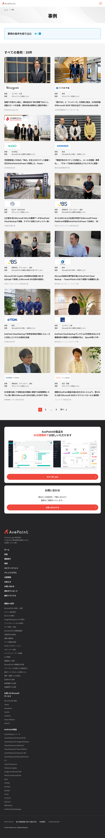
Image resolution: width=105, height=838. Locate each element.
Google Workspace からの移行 (14, 619)
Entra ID (7, 723)
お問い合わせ (9, 586)
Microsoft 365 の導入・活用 (13, 608)
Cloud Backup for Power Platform (15, 749)
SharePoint (8, 708)
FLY (5, 760)
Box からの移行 (9, 616)
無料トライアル (10, 595)
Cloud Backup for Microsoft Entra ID (16, 757)
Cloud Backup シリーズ (12, 734)
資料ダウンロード (11, 591)
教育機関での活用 (10, 683)
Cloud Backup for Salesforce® (14, 745)
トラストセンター (54, 822)
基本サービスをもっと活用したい (15, 672)
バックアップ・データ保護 (13, 653)
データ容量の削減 (10, 642)
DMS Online (8, 805)
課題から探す (9, 603)
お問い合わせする (52, 507)
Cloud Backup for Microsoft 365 (15, 738)
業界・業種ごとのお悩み (12, 676)
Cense (6, 794)
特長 (6, 554)
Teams (6, 704)
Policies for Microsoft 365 (12, 775)
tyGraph (7, 790)
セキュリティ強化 (10, 649)
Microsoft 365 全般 (10, 701)
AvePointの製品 (10, 729)
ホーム (6, 549)
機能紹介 (7, 558)
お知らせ (7, 582)
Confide (7, 783)
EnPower (7, 787)
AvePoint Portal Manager (12, 809)
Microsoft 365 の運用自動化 (13, 631)
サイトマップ (8, 822)
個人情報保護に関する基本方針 (26, 822)
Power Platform (9, 719)
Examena (7, 802)
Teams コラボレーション (12, 646)
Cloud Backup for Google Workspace (16, 742)
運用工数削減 (8, 638)
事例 (6, 563)
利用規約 (42, 822)
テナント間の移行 (10, 612)
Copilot (6, 712)
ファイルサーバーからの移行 (13, 623)
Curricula (7, 798)
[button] (100, 3)
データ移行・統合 (10, 627)
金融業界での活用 (10, 687)
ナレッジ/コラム (10, 572)
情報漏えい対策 (9, 661)
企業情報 (7, 577)
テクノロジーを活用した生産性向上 (16, 668)
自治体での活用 (9, 679)
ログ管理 (7, 657)
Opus (6, 779)
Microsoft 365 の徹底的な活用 (14, 664)
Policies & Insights (10, 768)
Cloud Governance (10, 764)
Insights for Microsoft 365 (12, 771)
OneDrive (7, 716)
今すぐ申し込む (52, 477)
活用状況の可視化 (10, 634)
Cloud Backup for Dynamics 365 (15, 753)
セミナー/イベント (11, 568)
